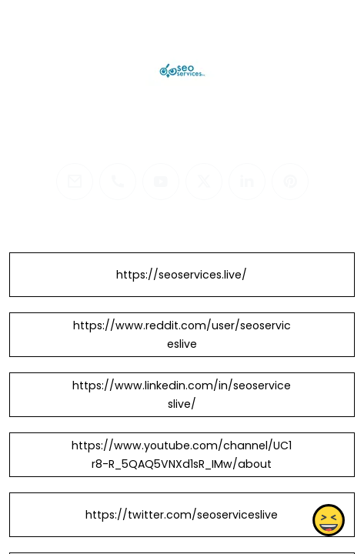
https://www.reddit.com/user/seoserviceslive (182, 335)
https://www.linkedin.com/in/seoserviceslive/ (181, 395)
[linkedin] (247, 181)
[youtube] (160, 181)
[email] (74, 181)
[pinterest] (290, 181)
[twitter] (203, 181)
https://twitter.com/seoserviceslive (181, 514)
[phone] (117, 181)
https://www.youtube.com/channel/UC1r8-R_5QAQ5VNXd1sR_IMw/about (182, 455)
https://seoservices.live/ (181, 274)
